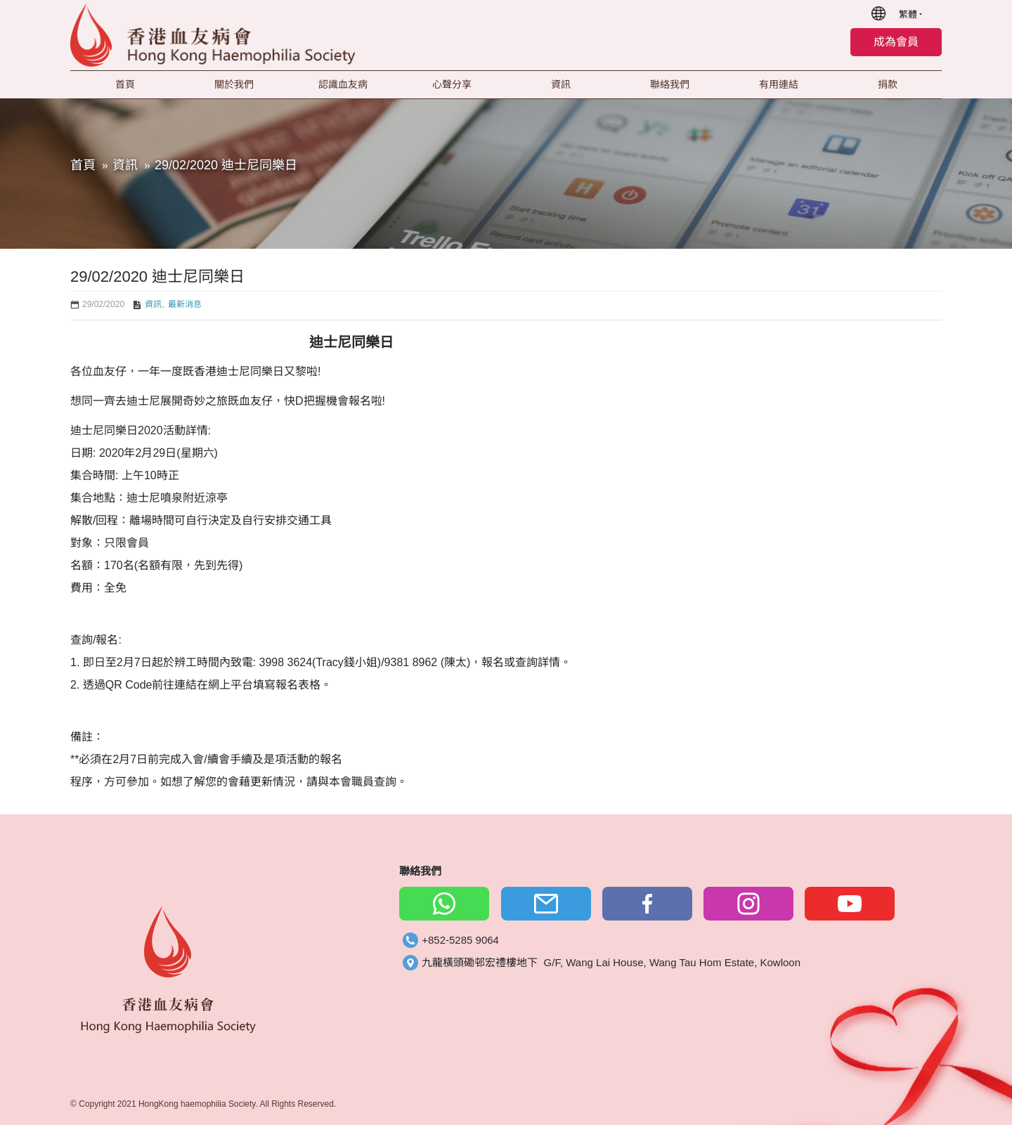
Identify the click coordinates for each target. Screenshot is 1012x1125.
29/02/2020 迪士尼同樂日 (226, 165)
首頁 (83, 165)
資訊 (125, 165)
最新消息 (185, 304)
